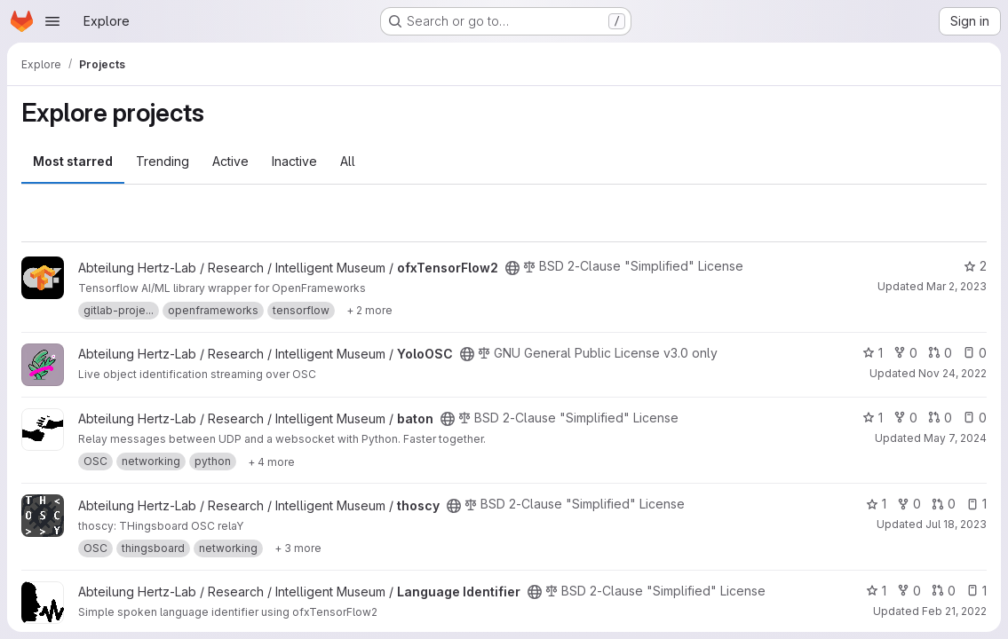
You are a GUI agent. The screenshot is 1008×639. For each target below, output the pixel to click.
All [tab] (347, 161)
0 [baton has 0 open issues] (975, 417)
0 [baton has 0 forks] (905, 417)
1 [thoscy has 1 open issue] (976, 503)
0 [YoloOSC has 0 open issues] (975, 352)
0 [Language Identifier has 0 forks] (909, 590)
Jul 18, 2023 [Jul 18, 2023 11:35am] (956, 524)
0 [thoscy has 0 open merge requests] (944, 503)
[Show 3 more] (297, 548)
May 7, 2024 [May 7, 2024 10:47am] (955, 438)
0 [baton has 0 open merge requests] (940, 417)
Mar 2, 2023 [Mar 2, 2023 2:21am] (956, 286)
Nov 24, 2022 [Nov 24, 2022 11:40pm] (952, 373)
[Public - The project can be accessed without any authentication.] (512, 268)
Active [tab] (230, 161)
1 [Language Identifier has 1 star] (876, 590)
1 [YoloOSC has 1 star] (872, 352)
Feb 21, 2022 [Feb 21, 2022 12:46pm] (954, 611)
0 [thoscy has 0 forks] (909, 503)
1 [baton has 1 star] (872, 417)
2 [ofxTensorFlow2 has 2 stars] (975, 265)
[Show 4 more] (271, 461)
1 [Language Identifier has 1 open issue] (976, 590)
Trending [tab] (162, 161)
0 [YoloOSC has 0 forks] (905, 352)
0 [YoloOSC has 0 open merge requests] (940, 352)
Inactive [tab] (294, 161)
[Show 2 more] (369, 310)
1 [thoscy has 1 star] (876, 503)
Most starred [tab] (73, 161)
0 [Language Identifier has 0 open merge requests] (944, 590)
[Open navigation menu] (52, 21)
